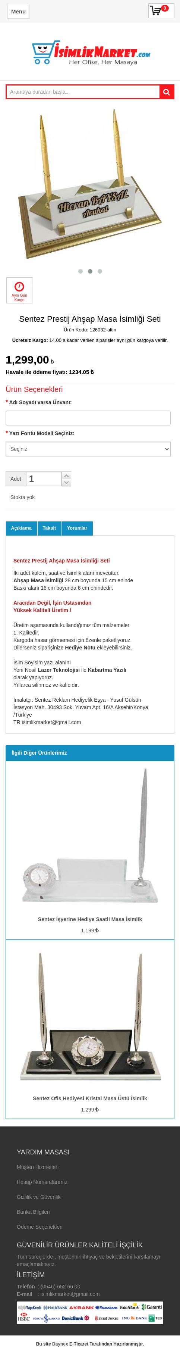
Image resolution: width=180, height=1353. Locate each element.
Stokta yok (22, 497)
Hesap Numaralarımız (42, 1182)
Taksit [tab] (49, 528)
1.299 (90, 1110)
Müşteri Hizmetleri (38, 1167)
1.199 (90, 930)
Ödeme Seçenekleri (40, 1227)
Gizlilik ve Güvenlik (38, 1197)
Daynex (60, 1344)
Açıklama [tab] (21, 528)
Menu (18, 11)
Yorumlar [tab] (77, 528)
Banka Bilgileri (33, 1212)
